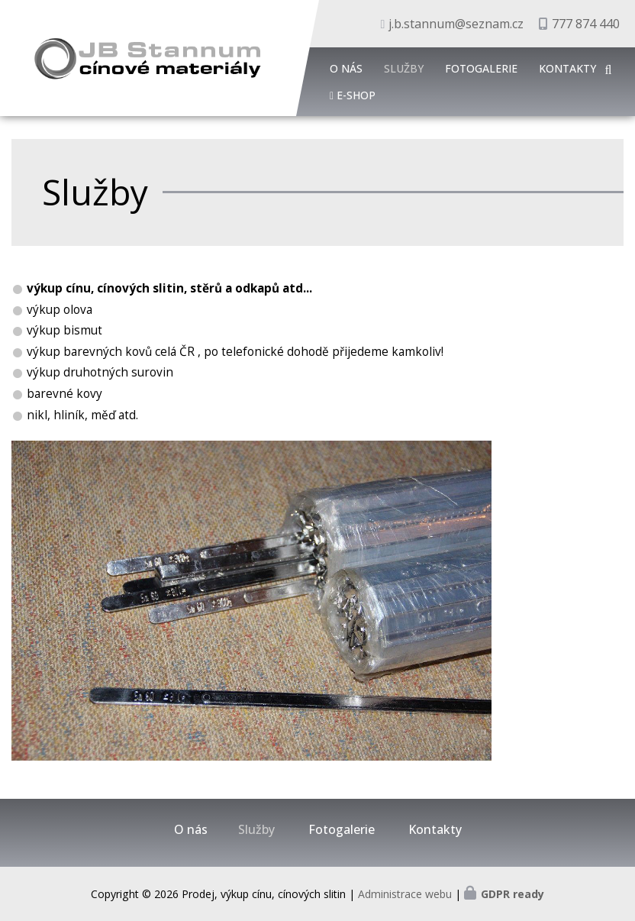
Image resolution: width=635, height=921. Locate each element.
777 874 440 (586, 23)
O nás (346, 68)
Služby (404, 68)
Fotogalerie (481, 68)
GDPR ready (512, 894)
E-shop (356, 95)
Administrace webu (405, 894)
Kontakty (567, 68)
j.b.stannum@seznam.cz (456, 23)
